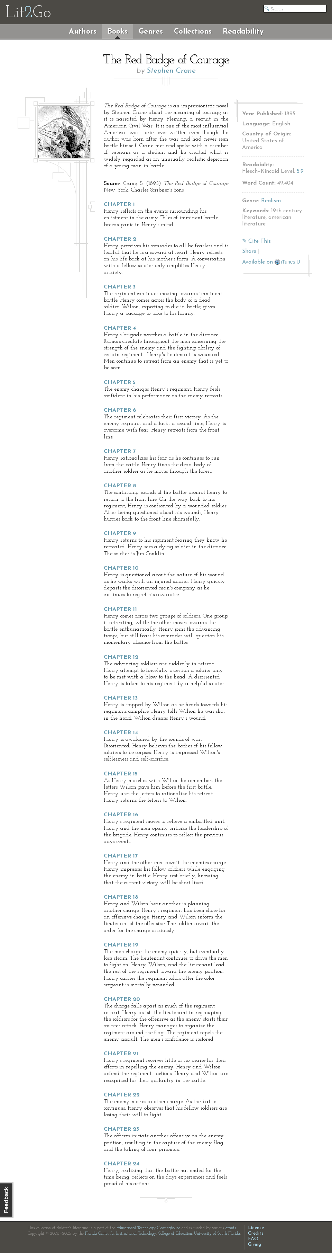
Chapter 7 (120, 451)
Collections (193, 31)
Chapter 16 (121, 815)
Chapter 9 (120, 533)
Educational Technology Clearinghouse (148, 1228)
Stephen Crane (171, 70)
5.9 (300, 171)
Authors (82, 31)
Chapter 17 (121, 856)
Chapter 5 (120, 382)
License (256, 1227)
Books (118, 31)
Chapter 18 (121, 897)
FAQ (253, 1239)
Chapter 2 (120, 239)
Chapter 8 (120, 486)
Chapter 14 (121, 733)
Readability (243, 31)
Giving (254, 1244)
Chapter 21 (121, 1054)
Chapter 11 (120, 609)
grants (230, 1228)
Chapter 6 (120, 410)
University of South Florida (217, 1234)
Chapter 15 (121, 774)
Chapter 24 (121, 1164)
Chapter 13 (121, 698)
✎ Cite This (256, 241)
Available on (271, 262)
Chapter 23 (121, 1129)
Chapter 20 (122, 999)
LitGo (28, 13)
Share (249, 251)
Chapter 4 (120, 328)
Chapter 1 (119, 204)
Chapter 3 (120, 287)
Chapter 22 (122, 1095)
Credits (256, 1233)
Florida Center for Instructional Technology (120, 1234)
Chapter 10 (121, 568)
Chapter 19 (121, 945)
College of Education (175, 1234)
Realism (271, 201)
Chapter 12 (121, 657)
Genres (151, 31)
